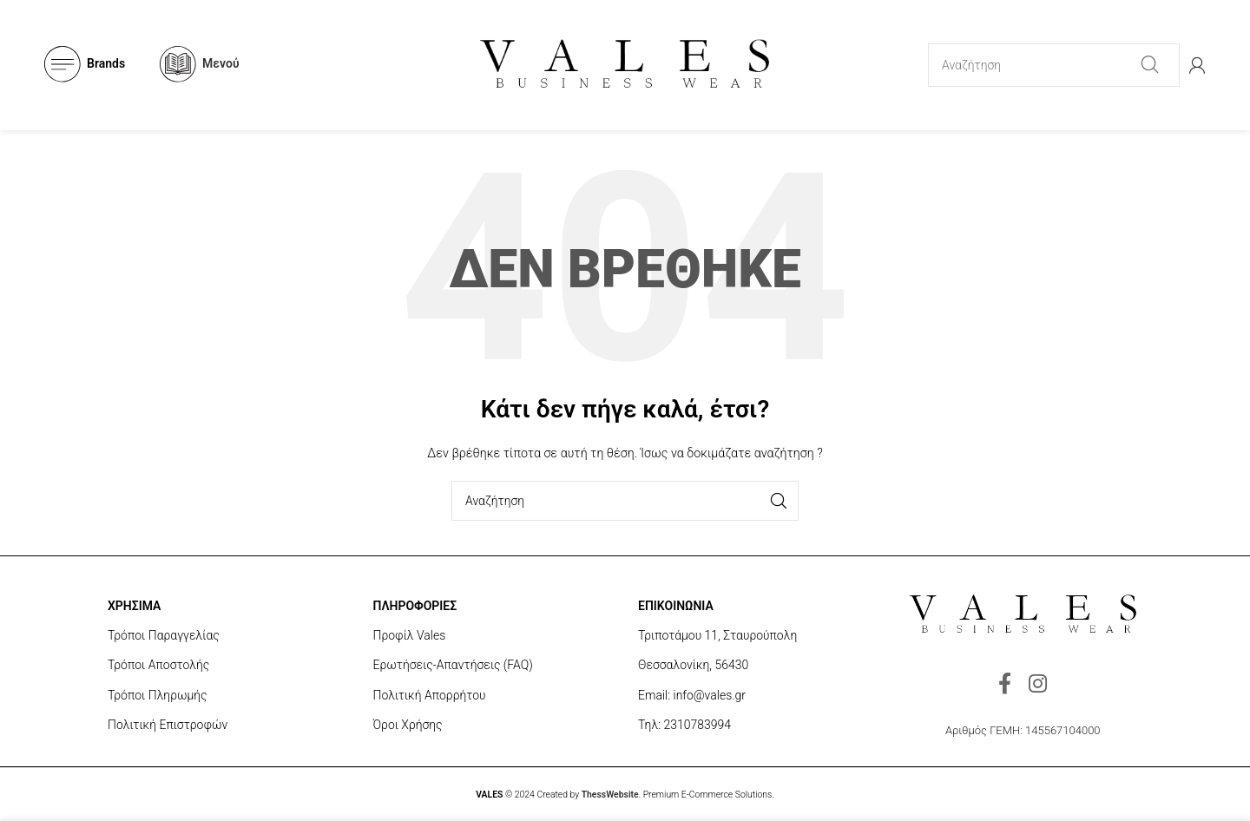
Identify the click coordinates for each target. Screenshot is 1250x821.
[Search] (1054, 65)
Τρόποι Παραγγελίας (164, 635)
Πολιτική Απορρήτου (429, 695)
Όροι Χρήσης (408, 725)
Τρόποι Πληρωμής (157, 695)
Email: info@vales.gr (692, 695)
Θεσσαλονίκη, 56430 (693, 665)
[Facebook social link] (1005, 685)
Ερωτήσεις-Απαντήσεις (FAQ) (453, 665)
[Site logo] (625, 63)
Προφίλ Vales (409, 635)
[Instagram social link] (1038, 685)
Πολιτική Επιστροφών (167, 725)
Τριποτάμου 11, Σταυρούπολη (717, 635)
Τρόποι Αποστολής (158, 665)
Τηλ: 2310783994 (684, 725)
